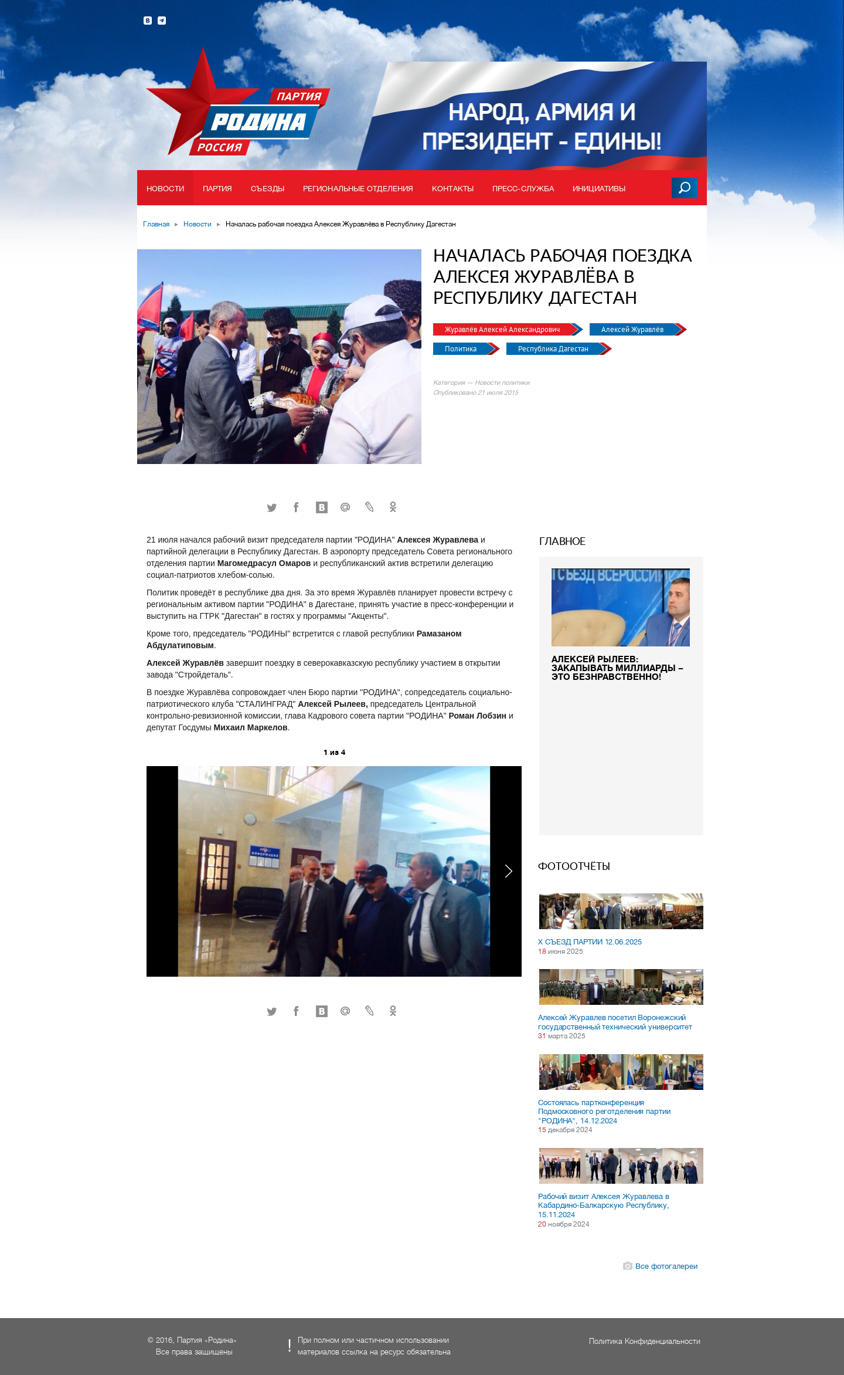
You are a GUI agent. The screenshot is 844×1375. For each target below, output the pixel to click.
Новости (165, 188)
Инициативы (599, 188)
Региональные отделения (358, 188)
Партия (218, 188)
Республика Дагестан (554, 349)
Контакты (453, 188)
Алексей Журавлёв (633, 329)
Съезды (267, 188)
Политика (461, 349)
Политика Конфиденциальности (644, 1341)
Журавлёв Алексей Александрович (503, 329)
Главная (156, 224)
